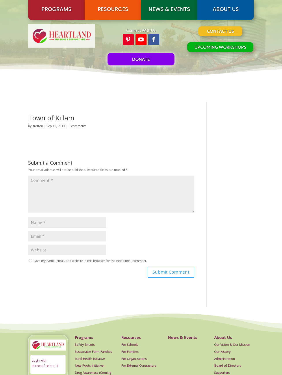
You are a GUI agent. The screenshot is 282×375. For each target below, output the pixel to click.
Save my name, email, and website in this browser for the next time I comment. (90, 261)
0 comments (78, 126)
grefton (37, 126)
